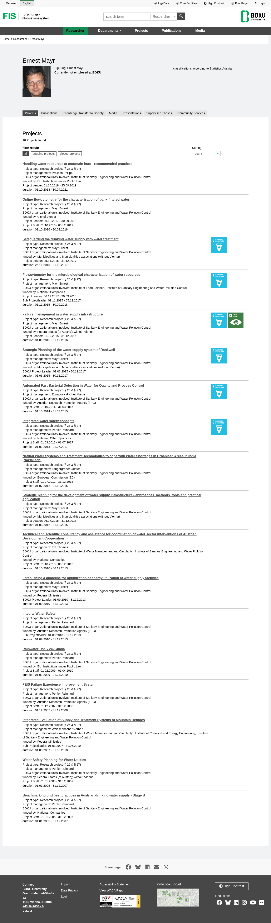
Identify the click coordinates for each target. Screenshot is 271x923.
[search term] (126, 17)
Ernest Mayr (37, 39)
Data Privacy (69, 890)
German (11, 3)
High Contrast (214, 3)
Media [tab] (113, 113)
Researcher (75, 30)
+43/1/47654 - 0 (33, 906)
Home (6, 39)
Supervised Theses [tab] (159, 113)
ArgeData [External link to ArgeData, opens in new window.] (161, 3)
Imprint (65, 884)
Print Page (239, 3)
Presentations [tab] (132, 113)
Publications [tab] (49, 113)
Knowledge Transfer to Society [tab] (83, 113)
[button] (109, 31)
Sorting (206, 151)
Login (260, 3)
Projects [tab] (30, 113)
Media (200, 30)
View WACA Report (112, 890)
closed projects (70, 153)
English (27, 3)
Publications (172, 30)
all (25, 153)
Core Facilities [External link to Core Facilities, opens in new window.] (186, 3)
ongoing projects (44, 153)
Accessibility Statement (114, 884)
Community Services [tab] (191, 113)
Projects (141, 30)
